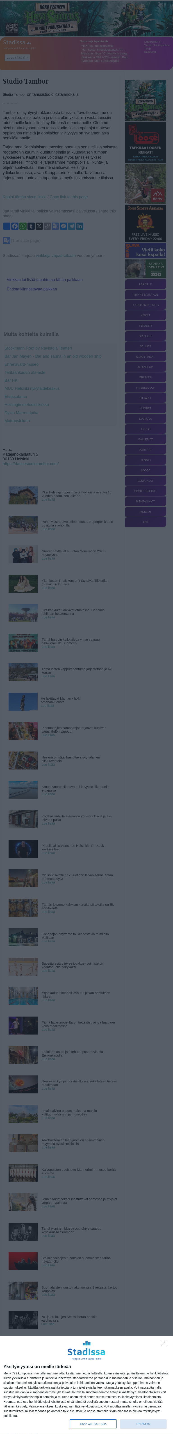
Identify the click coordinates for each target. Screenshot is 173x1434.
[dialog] (86, 1385)
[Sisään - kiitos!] (164, 1344)
